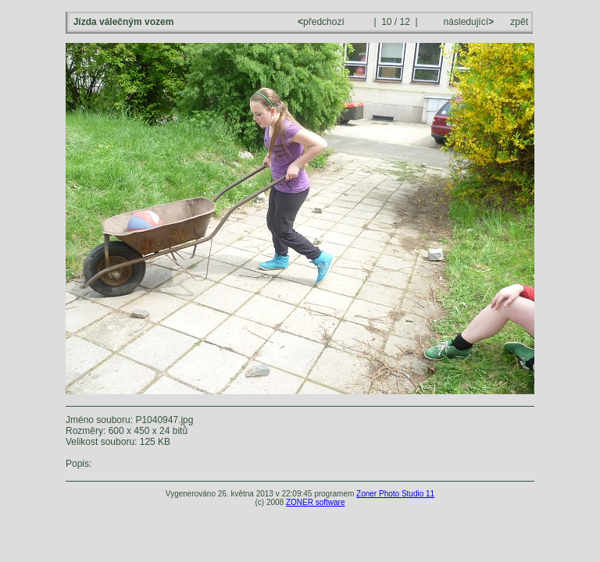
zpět (519, 21)
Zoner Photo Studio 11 (395, 493)
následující (467, 21)
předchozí (322, 21)
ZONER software (315, 502)
